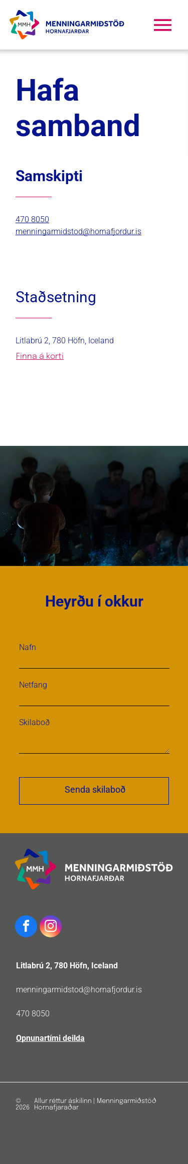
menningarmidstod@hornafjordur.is (79, 989)
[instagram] (51, 927)
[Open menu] (162, 25)
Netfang (33, 685)
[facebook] (19, 258)
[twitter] (35, 258)
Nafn (27, 647)
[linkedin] (52, 258)
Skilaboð (34, 722)
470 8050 (33, 1013)
